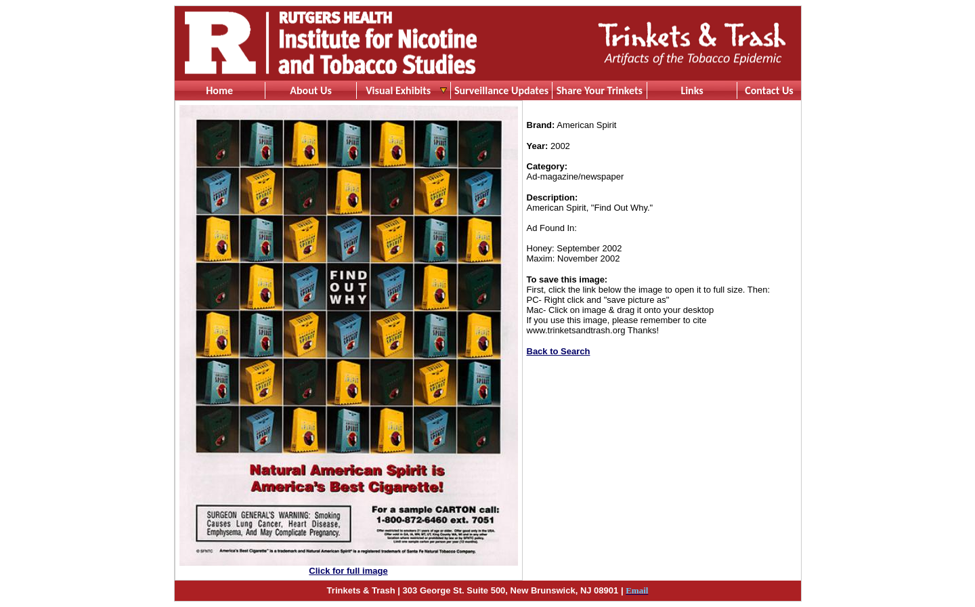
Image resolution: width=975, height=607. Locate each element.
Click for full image (348, 571)
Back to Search (558, 351)
